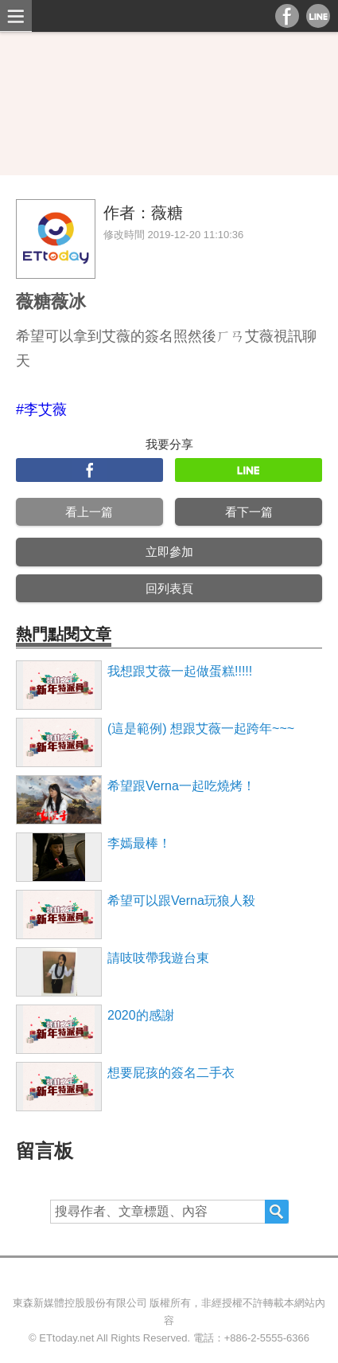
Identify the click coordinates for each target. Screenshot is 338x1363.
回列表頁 (169, 588)
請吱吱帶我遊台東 (158, 958)
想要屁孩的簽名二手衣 (171, 1072)
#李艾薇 (41, 409)
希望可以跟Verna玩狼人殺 (181, 900)
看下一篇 (249, 512)
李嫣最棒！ (139, 843)
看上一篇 (89, 512)
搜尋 (277, 1212)
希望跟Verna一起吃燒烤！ (181, 786)
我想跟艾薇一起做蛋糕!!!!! (179, 671)
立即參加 (169, 551)
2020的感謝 (140, 1015)
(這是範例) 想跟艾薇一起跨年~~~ (200, 728)
